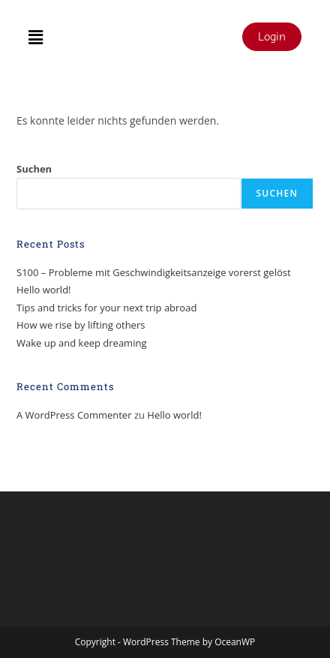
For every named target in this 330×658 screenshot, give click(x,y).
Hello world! (43, 289)
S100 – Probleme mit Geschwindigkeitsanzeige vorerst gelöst (153, 272)
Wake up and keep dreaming (81, 343)
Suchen (34, 169)
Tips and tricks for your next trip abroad (106, 307)
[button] (35, 37)
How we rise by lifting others (80, 325)
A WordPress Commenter (74, 415)
